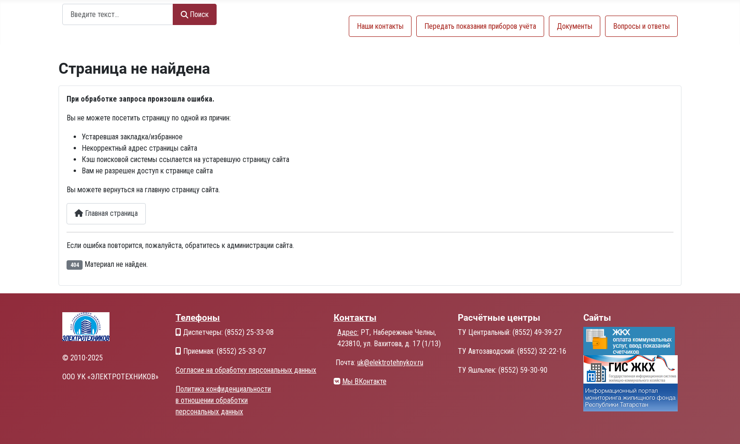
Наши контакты (380, 26)
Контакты (355, 317)
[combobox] (117, 14)
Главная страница (106, 213)
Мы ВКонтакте (364, 381)
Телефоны (198, 317)
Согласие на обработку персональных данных (246, 370)
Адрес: (348, 332)
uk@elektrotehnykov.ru (390, 362)
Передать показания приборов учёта (480, 26)
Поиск (195, 14)
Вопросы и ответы (641, 26)
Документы (574, 26)
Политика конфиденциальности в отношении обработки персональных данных (223, 400)
